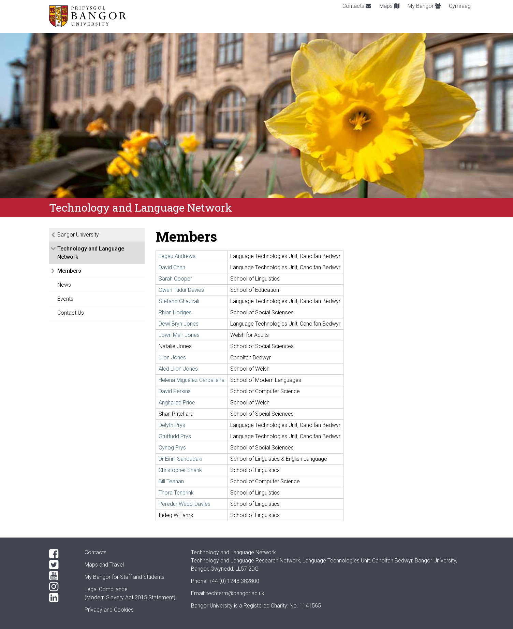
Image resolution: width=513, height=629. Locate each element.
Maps (389, 6)
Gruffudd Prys (175, 436)
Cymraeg (460, 6)
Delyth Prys (172, 425)
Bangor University (78, 234)
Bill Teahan (171, 481)
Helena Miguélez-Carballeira (191, 380)
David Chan (172, 267)
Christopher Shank (180, 470)
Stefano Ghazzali (179, 301)
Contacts (356, 6)
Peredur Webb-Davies (184, 504)
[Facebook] (61, 553)
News (64, 285)
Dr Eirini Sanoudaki (180, 459)
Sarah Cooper (175, 278)
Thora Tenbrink (176, 492)
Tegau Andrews (177, 256)
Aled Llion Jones (178, 369)
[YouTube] (61, 575)
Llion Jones (172, 357)
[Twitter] (61, 564)
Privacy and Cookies (109, 609)
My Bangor (424, 6)
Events (65, 299)
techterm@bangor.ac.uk (235, 593)
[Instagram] (61, 586)
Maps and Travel (104, 564)
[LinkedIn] (61, 597)
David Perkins (175, 391)
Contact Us (70, 313)
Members (69, 271)
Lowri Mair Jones (179, 335)
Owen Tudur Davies (181, 290)
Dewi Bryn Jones (179, 323)
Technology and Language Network (90, 252)
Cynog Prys (172, 447)
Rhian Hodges (175, 312)
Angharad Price (177, 402)
